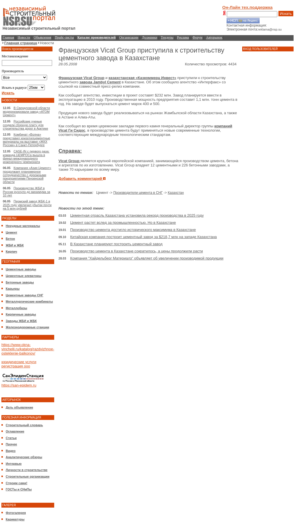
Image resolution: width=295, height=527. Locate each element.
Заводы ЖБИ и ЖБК (21, 321)
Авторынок (214, 37)
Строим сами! (16, 483)
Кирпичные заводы (21, 314)
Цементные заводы (21, 269)
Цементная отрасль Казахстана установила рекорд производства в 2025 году (137, 215)
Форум (198, 37)
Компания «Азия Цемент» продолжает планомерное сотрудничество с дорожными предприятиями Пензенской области (27, 175)
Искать (286, 13)
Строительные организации (27, 476)
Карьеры (13, 288)
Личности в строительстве (26, 470)
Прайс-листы (64, 37)
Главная (8, 37)
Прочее (11, 444)
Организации (128, 37)
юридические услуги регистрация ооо (18, 364)
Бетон (10, 238)
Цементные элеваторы (23, 275)
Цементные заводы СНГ (24, 295)
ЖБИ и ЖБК (15, 245)
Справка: (70, 151)
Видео (11, 450)
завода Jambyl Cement (100, 82)
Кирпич (11, 251)
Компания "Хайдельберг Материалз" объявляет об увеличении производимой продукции (146, 258)
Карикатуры (15, 519)
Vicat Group (69, 161)
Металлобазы (16, 308)
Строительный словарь (24, 425)
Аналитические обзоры (24, 457)
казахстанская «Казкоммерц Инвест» (142, 78)
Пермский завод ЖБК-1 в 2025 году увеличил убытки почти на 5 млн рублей (27, 205)
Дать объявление (19, 407)
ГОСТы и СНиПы (19, 489)
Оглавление (15, 431)
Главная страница (20, 43)
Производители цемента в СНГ (138, 193)
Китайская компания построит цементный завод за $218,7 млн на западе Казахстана (143, 237)
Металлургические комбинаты (29, 301)
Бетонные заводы (20, 282)
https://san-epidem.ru (18, 385)
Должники (149, 37)
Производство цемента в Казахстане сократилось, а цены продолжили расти (136, 251)
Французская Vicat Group (81, 78)
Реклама (183, 37)
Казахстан (176, 193)
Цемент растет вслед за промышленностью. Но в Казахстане (123, 222)
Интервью (14, 463)
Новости (24, 37)
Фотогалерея (16, 512)
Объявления (42, 37)
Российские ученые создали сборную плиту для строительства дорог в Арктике (25, 125)
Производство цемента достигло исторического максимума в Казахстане (133, 230)
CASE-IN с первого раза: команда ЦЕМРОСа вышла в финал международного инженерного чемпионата (26, 157)
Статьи (11, 438)
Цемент (11, 232)
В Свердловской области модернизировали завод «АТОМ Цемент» (26, 111)
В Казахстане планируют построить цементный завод (116, 244)
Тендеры (167, 37)
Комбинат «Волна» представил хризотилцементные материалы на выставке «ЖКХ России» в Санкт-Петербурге (26, 140)
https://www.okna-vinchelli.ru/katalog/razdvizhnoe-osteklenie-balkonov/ (27, 349)
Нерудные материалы (23, 226)
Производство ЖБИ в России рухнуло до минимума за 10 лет (26, 191)
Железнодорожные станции (27, 327)
